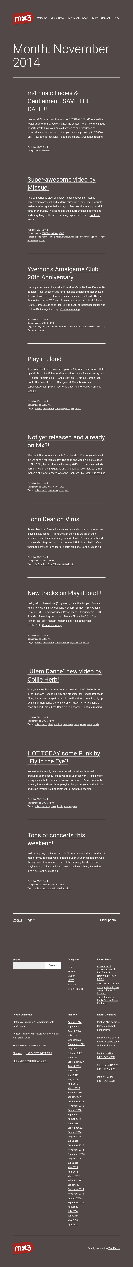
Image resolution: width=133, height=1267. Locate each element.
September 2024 (76, 1026)
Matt (15, 1022)
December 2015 (76, 1145)
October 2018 (74, 1110)
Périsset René (20, 1033)
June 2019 (73, 1075)
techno (78, 408)
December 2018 (76, 1101)
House (57, 408)
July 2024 (73, 1035)
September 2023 (76, 1044)
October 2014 (74, 1198)
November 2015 (76, 1149)
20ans (37, 326)
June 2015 (73, 1162)
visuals (42, 240)
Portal (116, 18)
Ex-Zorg (38, 564)
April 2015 (73, 1171)
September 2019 (76, 1061)
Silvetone (17, 1053)
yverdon (40, 330)
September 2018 (76, 1114)
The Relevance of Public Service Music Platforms (107, 1000)
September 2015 (76, 1154)
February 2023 (75, 1053)
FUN (70, 967)
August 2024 (74, 1031)
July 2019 (73, 1070)
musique (66, 237)
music (52, 237)
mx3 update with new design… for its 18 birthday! (108, 990)
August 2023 (74, 1048)
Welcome (42, 18)
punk (74, 806)
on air (61, 490)
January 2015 (75, 1184)
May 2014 (73, 1220)
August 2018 (74, 1119)
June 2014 (73, 1215)
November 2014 (76, 1193)
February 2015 (75, 1180)
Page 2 (30, 920)
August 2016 (74, 1136)
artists (38, 490)
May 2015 (73, 1167)
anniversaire (69, 326)
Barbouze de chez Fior (86, 326)
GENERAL (46, 150)
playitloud (65, 408)
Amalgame (46, 326)
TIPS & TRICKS (75, 989)
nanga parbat (77, 237)
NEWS (61, 233)
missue (45, 237)
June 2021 (73, 1057)
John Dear (47, 564)
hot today (45, 806)
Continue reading (93, 136)
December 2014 (76, 1189)
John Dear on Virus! (54, 519)
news (76, 724)
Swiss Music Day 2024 (108, 983)
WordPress (114, 1248)
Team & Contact (101, 18)
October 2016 (74, 1132)
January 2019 (75, 1097)
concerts (101, 326)
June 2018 (73, 1123)
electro (38, 237)
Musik (58, 237)
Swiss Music (68, 564)
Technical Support (78, 18)
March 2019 (74, 1088)
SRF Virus (57, 564)
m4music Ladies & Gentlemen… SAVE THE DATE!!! (58, 101)
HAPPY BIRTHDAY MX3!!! (106, 977)
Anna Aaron (57, 326)
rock (67, 490)
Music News (57, 18)
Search (16, 959)
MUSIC (54, 233)
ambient (38, 408)
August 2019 (74, 1066)
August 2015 (74, 1158)
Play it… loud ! (46, 359)
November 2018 (76, 1105)
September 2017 (76, 1127)
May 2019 (73, 1079)
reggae (83, 724)
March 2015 (74, 1176)
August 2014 (74, 1206)
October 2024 (74, 1022)
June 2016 (73, 1141)
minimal (65, 642)
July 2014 (73, 1211)
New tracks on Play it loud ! (64, 593)
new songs (89, 237)
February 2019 (75, 1092)
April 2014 (73, 1224)
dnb (45, 408)
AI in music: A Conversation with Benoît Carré (106, 969)
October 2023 (74, 1039)
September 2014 (76, 1202)
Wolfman (31, 330)
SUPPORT (73, 984)
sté (72, 408)
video (97, 237)
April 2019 (73, 1083)
